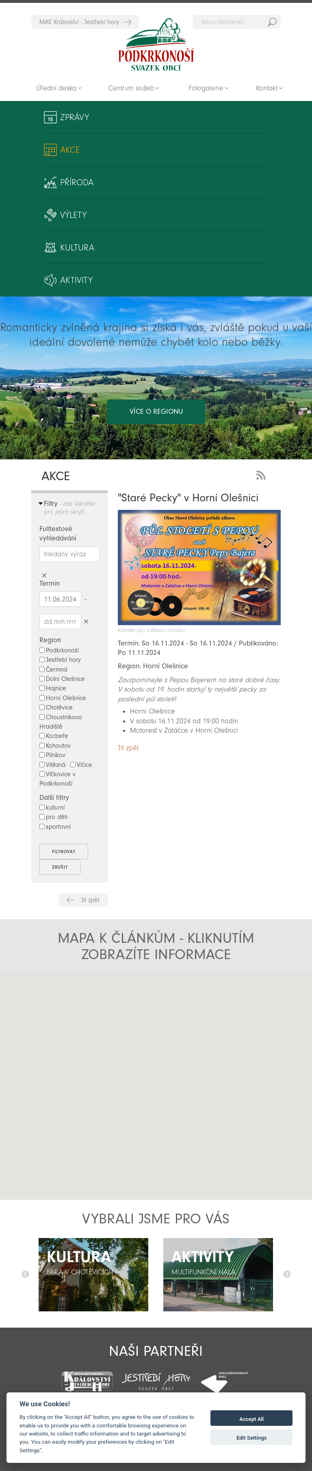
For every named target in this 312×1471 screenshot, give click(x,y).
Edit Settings (251, 1438)
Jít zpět (90, 900)
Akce (70, 150)
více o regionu (156, 411)
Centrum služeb (131, 88)
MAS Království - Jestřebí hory (79, 22)
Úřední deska (56, 88)
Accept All (251, 1419)
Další (287, 1275)
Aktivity (76, 280)
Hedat (272, 22)
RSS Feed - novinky (262, 474)
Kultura (77, 247)
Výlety (73, 215)
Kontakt (266, 88)
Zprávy (74, 117)
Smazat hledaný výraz (44, 576)
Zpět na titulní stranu (156, 44)
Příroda (76, 182)
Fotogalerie (205, 88)
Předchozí (25, 1275)
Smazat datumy (86, 621)
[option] (93, 1274)
